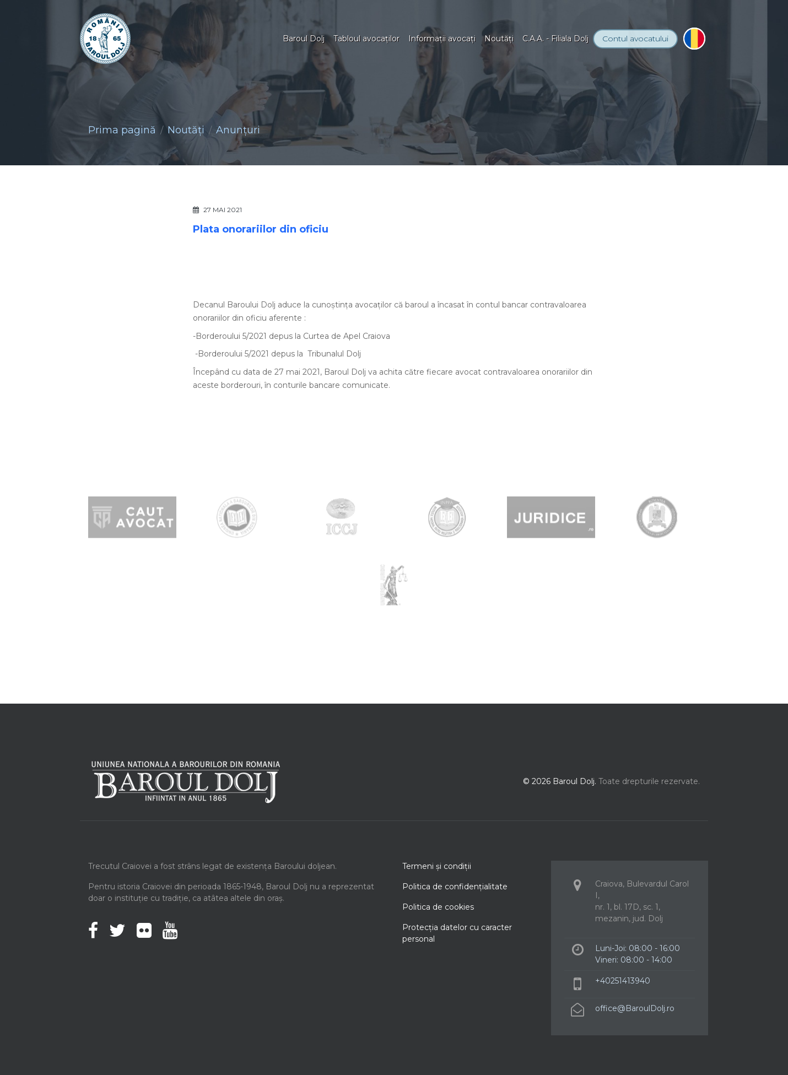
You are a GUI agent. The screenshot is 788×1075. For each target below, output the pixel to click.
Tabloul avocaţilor (366, 39)
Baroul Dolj (304, 39)
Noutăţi (499, 39)
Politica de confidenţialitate (455, 887)
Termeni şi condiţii (436, 866)
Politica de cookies (438, 907)
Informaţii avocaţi (442, 39)
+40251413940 (622, 981)
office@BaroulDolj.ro (634, 1008)
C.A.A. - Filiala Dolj (555, 39)
